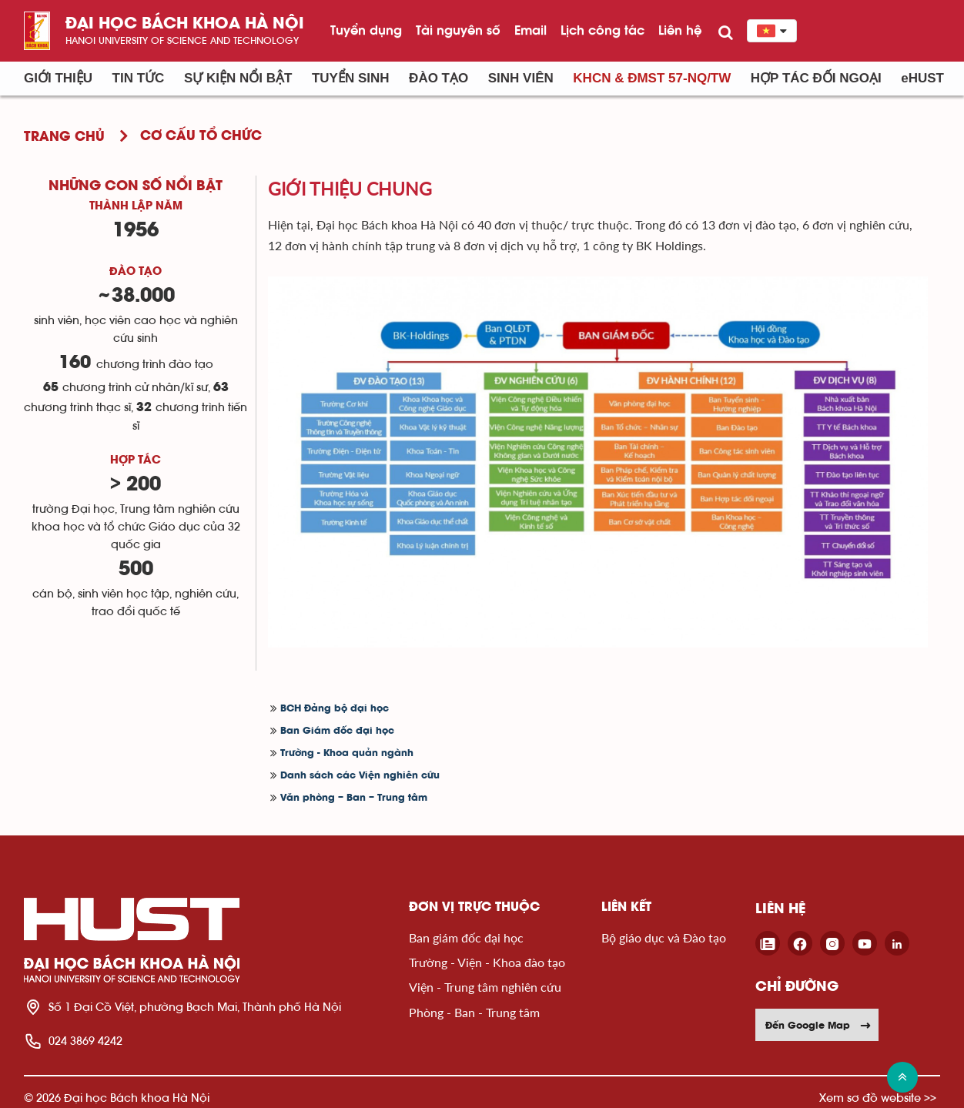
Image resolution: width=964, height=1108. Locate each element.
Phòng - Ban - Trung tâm (474, 1012)
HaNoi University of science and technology (182, 40)
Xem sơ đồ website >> (877, 1097)
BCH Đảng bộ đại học (334, 709)
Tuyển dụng (366, 30)
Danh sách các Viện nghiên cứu (360, 776)
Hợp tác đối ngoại (816, 78)
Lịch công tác (602, 30)
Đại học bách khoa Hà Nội (184, 24)
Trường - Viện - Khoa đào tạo (487, 962)
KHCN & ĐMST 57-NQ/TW (652, 78)
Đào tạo (438, 78)
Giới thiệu (58, 78)
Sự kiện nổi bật (238, 78)
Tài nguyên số (458, 30)
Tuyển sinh (351, 78)
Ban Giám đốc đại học (337, 731)
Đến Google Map (818, 1025)
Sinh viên (521, 78)
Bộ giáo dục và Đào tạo (663, 937)
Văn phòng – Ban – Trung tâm (353, 798)
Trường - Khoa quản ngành (346, 753)
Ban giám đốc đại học (466, 937)
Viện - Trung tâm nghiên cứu (485, 986)
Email (530, 30)
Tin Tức (138, 78)
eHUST (922, 78)
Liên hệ (679, 30)
